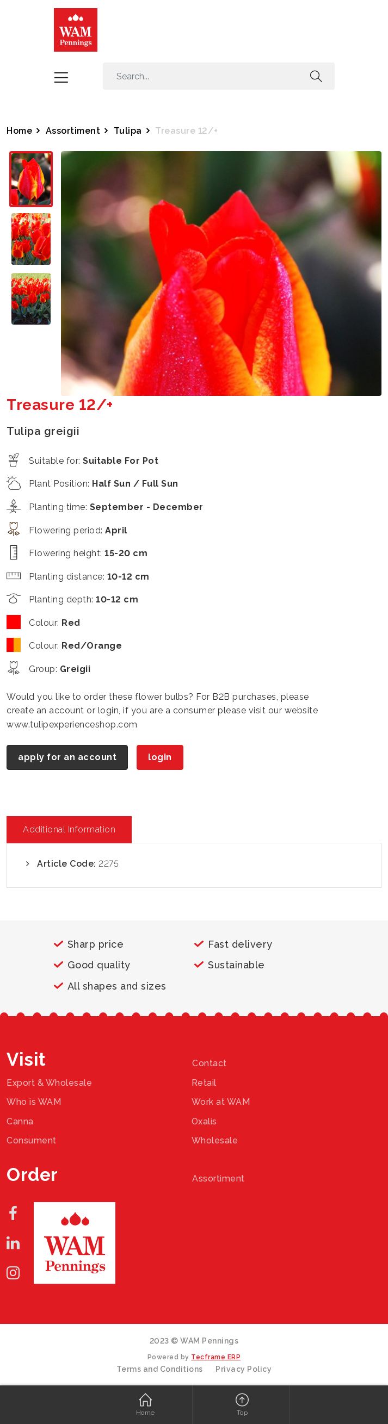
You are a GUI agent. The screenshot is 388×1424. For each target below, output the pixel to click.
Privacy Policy (243, 1369)
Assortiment (73, 131)
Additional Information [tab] (69, 829)
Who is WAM (34, 1102)
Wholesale (215, 1140)
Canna (20, 1121)
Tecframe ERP (216, 1357)
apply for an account (67, 757)
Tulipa (128, 131)
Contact (209, 1063)
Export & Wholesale (49, 1083)
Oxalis (204, 1121)
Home (19, 131)
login (160, 757)
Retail (204, 1083)
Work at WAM (221, 1102)
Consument (32, 1140)
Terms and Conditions (159, 1369)
